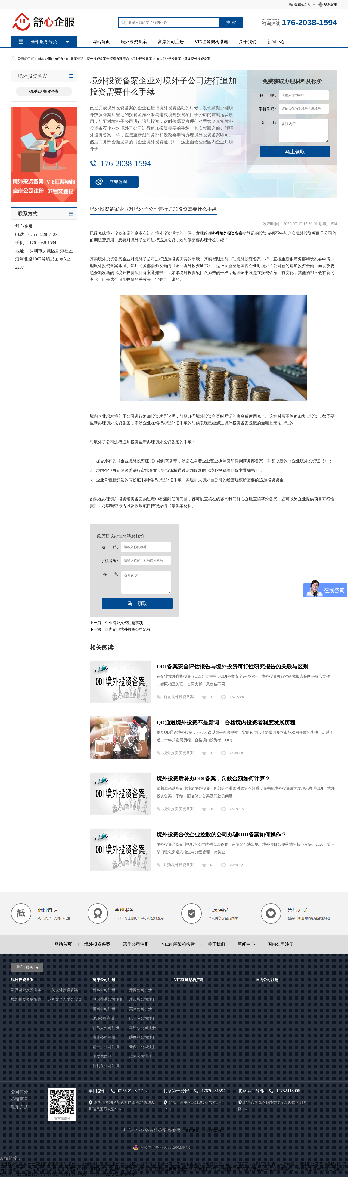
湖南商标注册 (91, 1164)
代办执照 (128, 1164)
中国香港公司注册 (107, 999)
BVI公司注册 (103, 1018)
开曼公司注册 (140, 990)
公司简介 (19, 1091)
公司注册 (56, 1169)
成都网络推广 (284, 1169)
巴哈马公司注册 (142, 1018)
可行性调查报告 (95, 1169)
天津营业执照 (164, 1169)
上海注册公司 (228, 1169)
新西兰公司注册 (142, 1047)
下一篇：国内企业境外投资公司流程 (120, 629)
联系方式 (19, 1107)
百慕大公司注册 (105, 1028)
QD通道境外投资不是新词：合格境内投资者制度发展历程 (226, 722)
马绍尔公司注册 (142, 1028)
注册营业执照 (75, 1174)
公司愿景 (19, 1099)
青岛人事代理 (283, 1164)
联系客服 (330, 4)
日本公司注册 (103, 990)
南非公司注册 (103, 1037)
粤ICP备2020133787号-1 (205, 1131)
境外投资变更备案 (178, 753)
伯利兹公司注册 (105, 1066)
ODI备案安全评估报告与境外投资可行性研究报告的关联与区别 (232, 667)
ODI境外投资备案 (168, 59)
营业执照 (184, 1169)
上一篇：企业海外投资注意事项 (116, 623)
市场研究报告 (213, 1164)
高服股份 (112, 1164)
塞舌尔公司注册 (105, 1047)
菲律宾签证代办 (326, 1169)
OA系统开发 (260, 1164)
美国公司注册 (103, 1009)
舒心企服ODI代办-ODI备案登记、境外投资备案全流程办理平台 (83, 59)
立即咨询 (118, 181)
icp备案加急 (191, 1164)
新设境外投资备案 (197, 59)
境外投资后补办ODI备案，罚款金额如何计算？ (213, 778)
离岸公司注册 (171, 41)
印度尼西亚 (101, 1056)
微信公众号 (302, 4)
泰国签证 (55, 1164)
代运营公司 (14, 1169)
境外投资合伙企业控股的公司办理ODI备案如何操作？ (222, 834)
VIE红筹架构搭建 (211, 41)
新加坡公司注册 (142, 999)
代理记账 (72, 1169)
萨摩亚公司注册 (142, 1037)
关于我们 (247, 41)
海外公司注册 (35, 1164)
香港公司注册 (168, 1164)
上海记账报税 (36, 1169)
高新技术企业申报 (256, 1169)
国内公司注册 (281, 944)
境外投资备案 (134, 41)
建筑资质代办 (27, 1174)
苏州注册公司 (237, 1164)
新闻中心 (276, 41)
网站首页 (101, 41)
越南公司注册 (140, 1056)
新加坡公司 (118, 1169)
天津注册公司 (205, 1169)
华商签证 (304, 1169)
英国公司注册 (140, 1009)
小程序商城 (146, 1164)
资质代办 (71, 1164)
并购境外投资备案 (178, 865)
